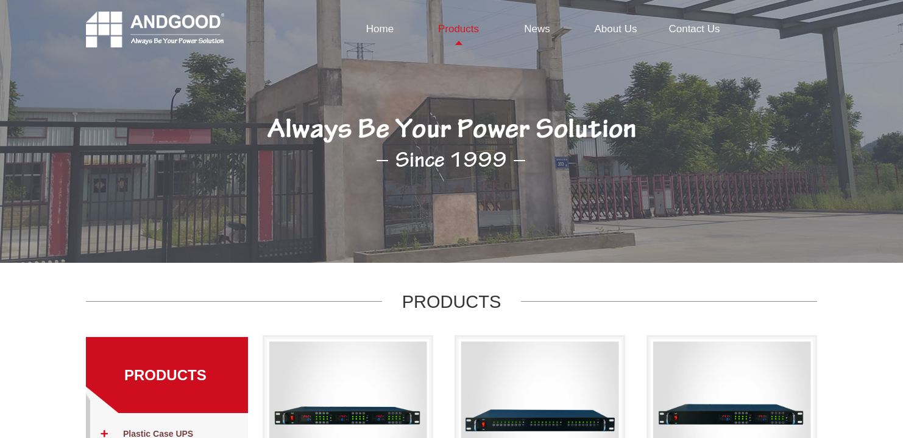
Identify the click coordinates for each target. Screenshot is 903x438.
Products (458, 29)
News (537, 29)
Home (380, 29)
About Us (616, 29)
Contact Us (694, 29)
